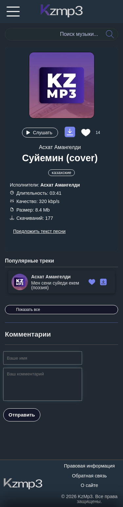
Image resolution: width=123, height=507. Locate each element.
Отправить (22, 415)
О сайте (89, 485)
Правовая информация (89, 466)
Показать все (28, 309)
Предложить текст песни (39, 231)
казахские (61, 172)
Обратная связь (89, 475)
